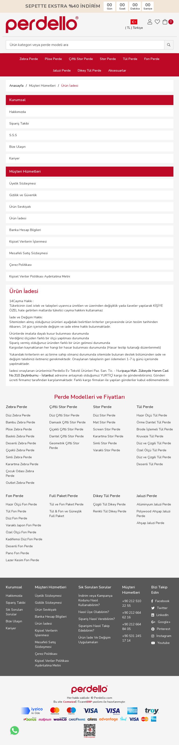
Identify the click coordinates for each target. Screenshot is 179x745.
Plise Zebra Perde (19, 429)
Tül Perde (130, 59)
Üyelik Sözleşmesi (22, 183)
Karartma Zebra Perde (22, 464)
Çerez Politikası (20, 265)
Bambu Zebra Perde (20, 422)
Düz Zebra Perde (18, 415)
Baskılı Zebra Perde (20, 436)
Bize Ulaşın (17, 147)
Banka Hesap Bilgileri (25, 230)
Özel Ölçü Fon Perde (21, 532)
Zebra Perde (29, 59)
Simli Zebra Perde (19, 457)
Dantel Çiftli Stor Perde (66, 436)
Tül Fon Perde (16, 511)
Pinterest (160, 629)
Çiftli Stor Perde (81, 59)
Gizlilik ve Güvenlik (23, 195)
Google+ (161, 622)
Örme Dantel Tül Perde (154, 422)
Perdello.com (103, 698)
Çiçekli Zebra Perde (20, 450)
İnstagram (161, 636)
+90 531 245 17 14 (131, 638)
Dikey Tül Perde (89, 70)
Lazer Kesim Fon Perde (22, 560)
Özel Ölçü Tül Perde (151, 450)
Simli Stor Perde (105, 443)
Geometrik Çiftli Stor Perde (64, 445)
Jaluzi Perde (62, 70)
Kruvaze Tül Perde (150, 436)
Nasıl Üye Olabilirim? (93, 612)
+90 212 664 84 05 (131, 626)
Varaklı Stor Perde (106, 450)
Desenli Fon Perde (19, 546)
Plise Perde (53, 59)
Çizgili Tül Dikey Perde (109, 504)
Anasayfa (16, 85)
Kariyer (14, 158)
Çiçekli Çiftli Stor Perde (66, 429)
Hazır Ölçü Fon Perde (21, 504)
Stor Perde (108, 59)
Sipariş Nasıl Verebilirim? (96, 619)
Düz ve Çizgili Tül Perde (154, 443)
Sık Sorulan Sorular (14, 611)
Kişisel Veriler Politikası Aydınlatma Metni (39, 276)
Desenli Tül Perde (150, 464)
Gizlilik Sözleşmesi (48, 602)
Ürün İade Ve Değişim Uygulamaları (94, 639)
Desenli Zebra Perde (21, 443)
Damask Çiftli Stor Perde (67, 422)
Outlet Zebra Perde (20, 483)
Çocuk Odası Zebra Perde (20, 473)
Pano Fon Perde (17, 553)
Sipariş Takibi (19, 123)
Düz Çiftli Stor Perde (64, 415)
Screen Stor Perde (106, 429)
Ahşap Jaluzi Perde (150, 523)
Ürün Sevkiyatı (20, 206)
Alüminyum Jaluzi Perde (154, 504)
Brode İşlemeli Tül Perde (155, 429)
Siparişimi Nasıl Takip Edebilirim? (94, 628)
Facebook (160, 601)
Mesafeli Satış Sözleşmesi (28, 253)
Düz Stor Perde (104, 415)
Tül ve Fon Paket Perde (66, 504)
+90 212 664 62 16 (131, 615)
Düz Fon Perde (16, 518)
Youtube (160, 643)
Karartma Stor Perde (108, 436)
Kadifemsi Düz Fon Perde (24, 539)
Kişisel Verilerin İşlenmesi (28, 241)
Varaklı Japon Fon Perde (23, 525)
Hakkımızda (17, 112)
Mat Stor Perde (104, 422)
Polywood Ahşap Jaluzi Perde (153, 513)
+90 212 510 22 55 (131, 603)
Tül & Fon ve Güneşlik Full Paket (65, 513)
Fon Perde (151, 59)
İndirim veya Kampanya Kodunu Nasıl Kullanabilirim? (95, 600)
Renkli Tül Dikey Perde (109, 511)
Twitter (159, 608)
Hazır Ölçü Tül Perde (152, 415)
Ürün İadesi (17, 218)
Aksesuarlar (117, 70)
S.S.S (13, 135)
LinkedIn (160, 615)
